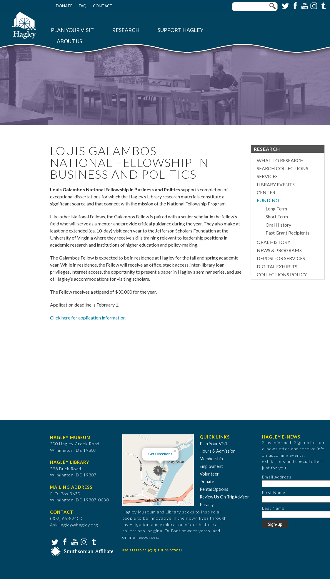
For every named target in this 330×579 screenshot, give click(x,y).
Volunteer (209, 473)
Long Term (276, 208)
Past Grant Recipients (287, 232)
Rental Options (214, 489)
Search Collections (282, 168)
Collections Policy (282, 274)
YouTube (303, 5)
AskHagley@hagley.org (74, 524)
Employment (211, 466)
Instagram (313, 5)
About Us (69, 41)
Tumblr (322, 5)
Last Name (273, 508)
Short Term (277, 216)
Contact (103, 6)
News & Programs (279, 250)
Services (267, 176)
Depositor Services (281, 258)
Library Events (276, 184)
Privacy (207, 504)
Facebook (294, 5)
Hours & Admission (218, 451)
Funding (268, 200)
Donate (64, 6)
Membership (211, 458)
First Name (273, 492)
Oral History (278, 224)
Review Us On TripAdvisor (224, 496)
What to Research (280, 160)
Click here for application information (88, 317)
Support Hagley (180, 30)
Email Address (276, 476)
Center (266, 192)
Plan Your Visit (72, 30)
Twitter (285, 5)
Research (125, 30)
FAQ (82, 6)
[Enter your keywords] (255, 6)
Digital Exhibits (277, 266)
